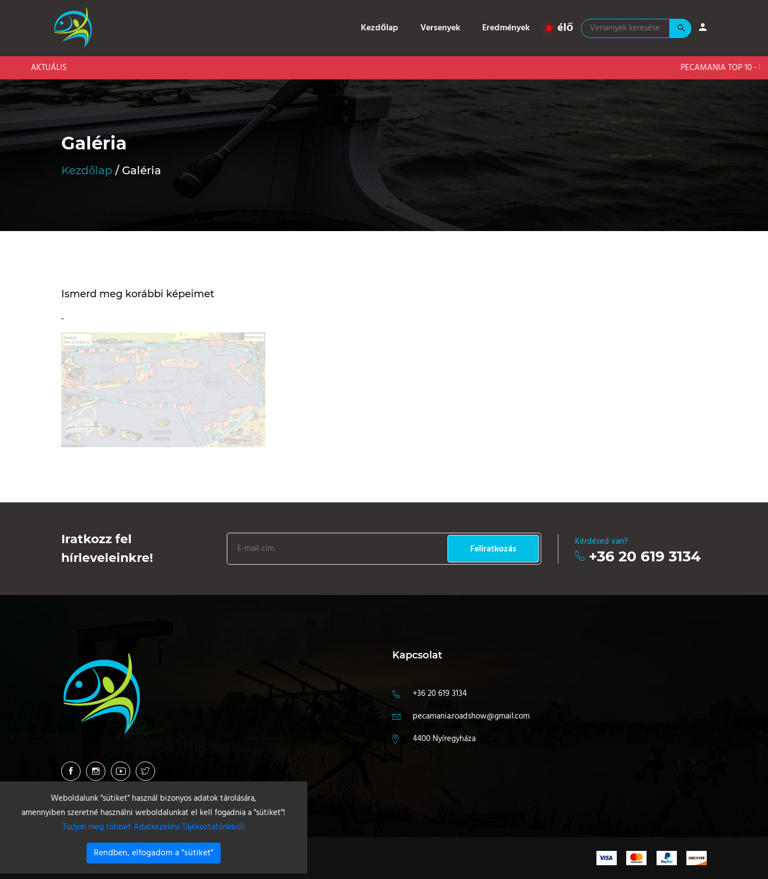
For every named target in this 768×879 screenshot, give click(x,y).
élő (559, 28)
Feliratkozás (493, 549)
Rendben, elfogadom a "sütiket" (154, 853)
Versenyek (440, 28)
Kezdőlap (379, 28)
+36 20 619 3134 (645, 556)
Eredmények (506, 28)
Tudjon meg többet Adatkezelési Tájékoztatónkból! (153, 827)
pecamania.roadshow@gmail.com (471, 716)
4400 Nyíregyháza (444, 739)
